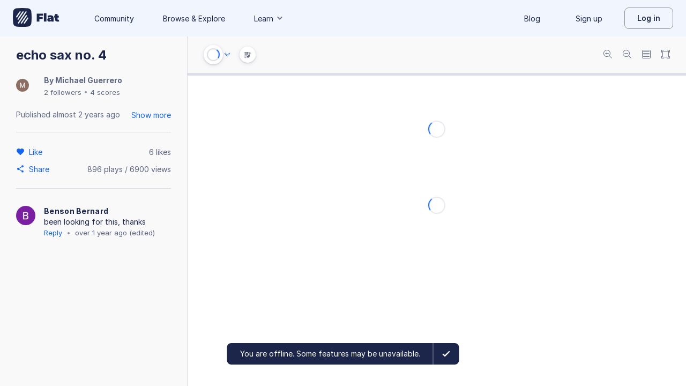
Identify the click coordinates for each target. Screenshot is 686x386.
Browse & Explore (194, 18)
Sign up (589, 18)
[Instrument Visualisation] (248, 55)
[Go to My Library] (36, 18)
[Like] (37, 151)
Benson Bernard (76, 211)
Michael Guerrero (88, 80)
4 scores (105, 92)
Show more (151, 115)
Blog (532, 18)
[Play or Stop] (213, 54)
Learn (269, 18)
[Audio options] (227, 54)
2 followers (62, 92)
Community (114, 18)
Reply (53, 232)
